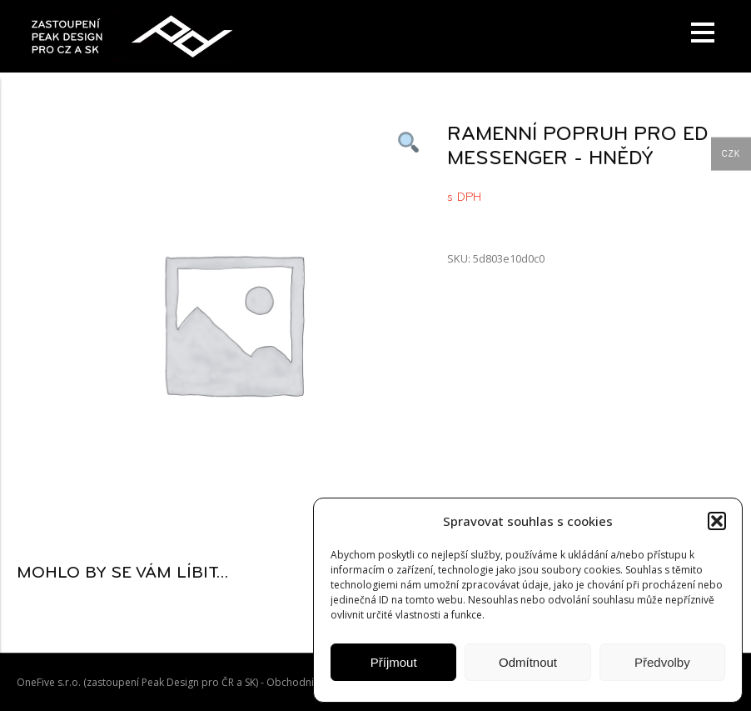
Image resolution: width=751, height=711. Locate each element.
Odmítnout (528, 662)
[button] (717, 521)
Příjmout (394, 662)
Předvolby (662, 662)
